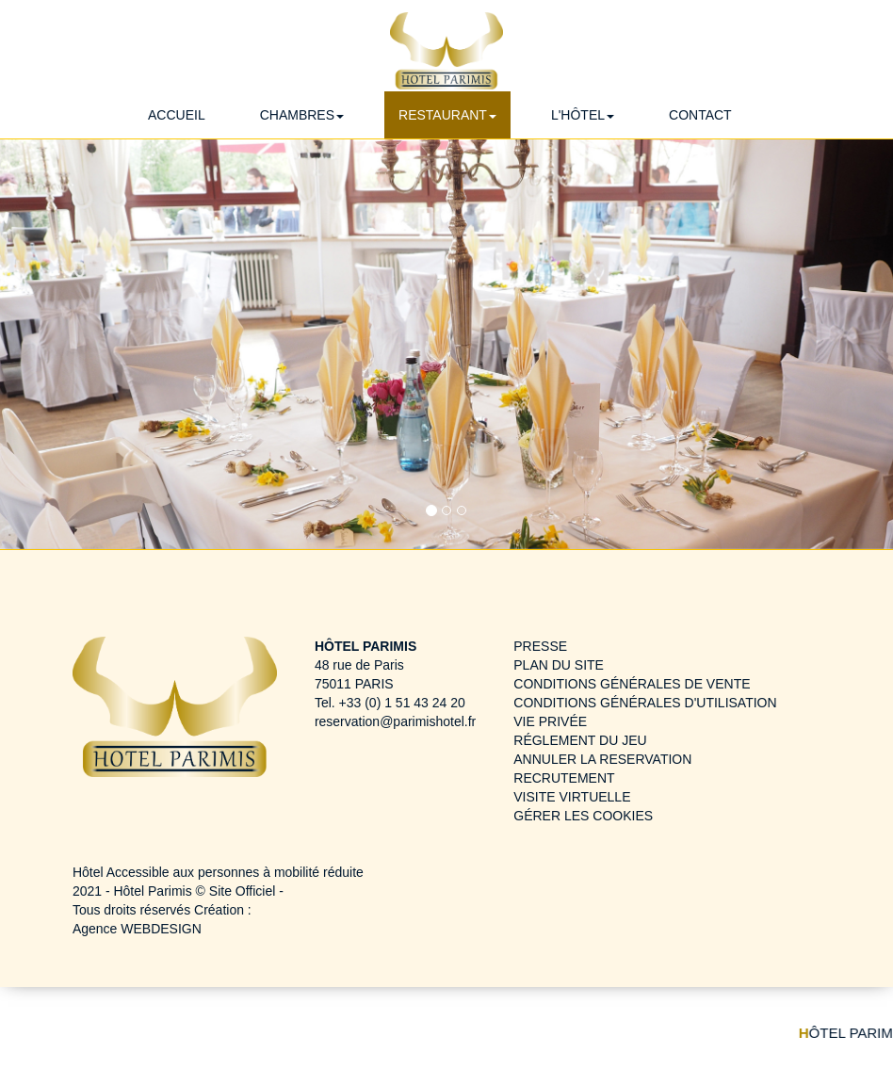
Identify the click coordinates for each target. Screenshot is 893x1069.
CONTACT (700, 114)
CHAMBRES (302, 114)
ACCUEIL (176, 114)
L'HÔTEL (582, 114)
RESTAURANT (447, 114)
